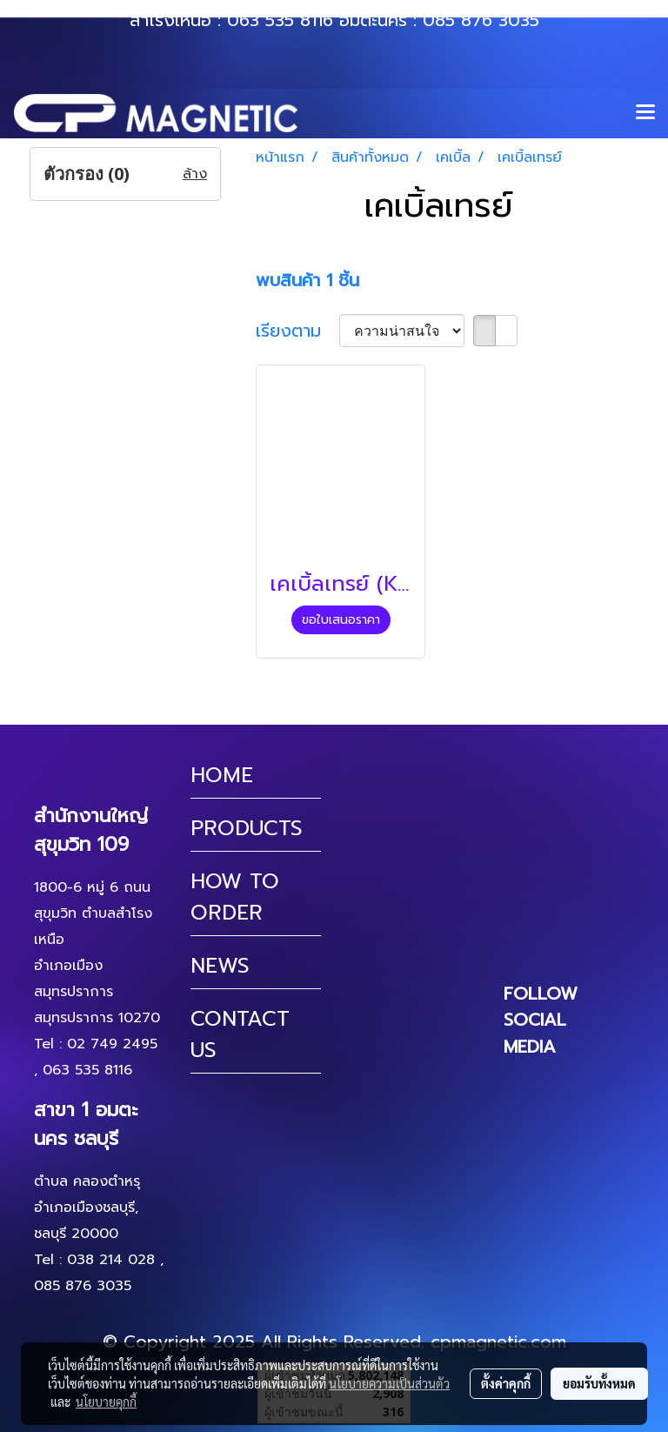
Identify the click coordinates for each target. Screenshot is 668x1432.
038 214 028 (111, 1259)
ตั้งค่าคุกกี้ (506, 1383)
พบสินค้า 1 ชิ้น (307, 280)
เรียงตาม (297, 331)
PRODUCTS (246, 828)
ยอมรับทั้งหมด (599, 1383)
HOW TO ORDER (234, 897)
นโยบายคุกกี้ (106, 1401)
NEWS (220, 965)
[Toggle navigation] (645, 113)
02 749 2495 (112, 1044)
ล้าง (195, 174)
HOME (221, 775)
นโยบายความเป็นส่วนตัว (389, 1383)
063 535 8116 (280, 20)
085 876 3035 (481, 20)
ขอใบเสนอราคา (341, 620)
